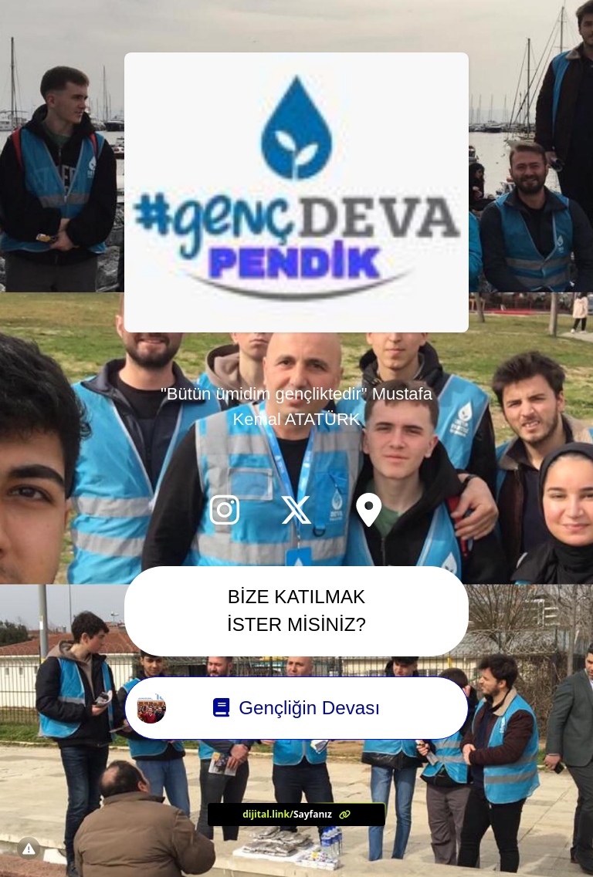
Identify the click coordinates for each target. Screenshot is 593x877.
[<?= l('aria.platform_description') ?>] (296, 815)
